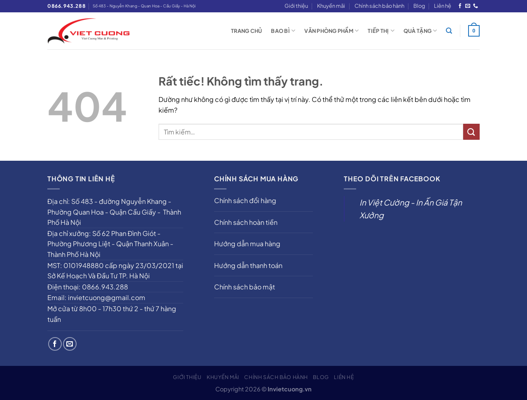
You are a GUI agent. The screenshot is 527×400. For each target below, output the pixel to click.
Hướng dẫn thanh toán (248, 265)
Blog (419, 5)
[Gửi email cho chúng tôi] (467, 6)
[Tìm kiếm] (449, 31)
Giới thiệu (296, 5)
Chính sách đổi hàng (245, 200)
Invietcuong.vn (290, 389)
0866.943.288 (66, 6)
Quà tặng (420, 31)
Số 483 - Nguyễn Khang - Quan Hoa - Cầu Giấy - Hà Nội (144, 5)
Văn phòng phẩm (331, 31)
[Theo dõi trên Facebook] (459, 6)
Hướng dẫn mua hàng (247, 243)
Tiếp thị (381, 31)
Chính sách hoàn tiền (245, 222)
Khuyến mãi (331, 5)
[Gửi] (471, 132)
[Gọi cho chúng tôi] (475, 6)
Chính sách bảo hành (379, 5)
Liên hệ (442, 5)
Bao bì (283, 31)
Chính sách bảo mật (244, 286)
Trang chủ (246, 31)
